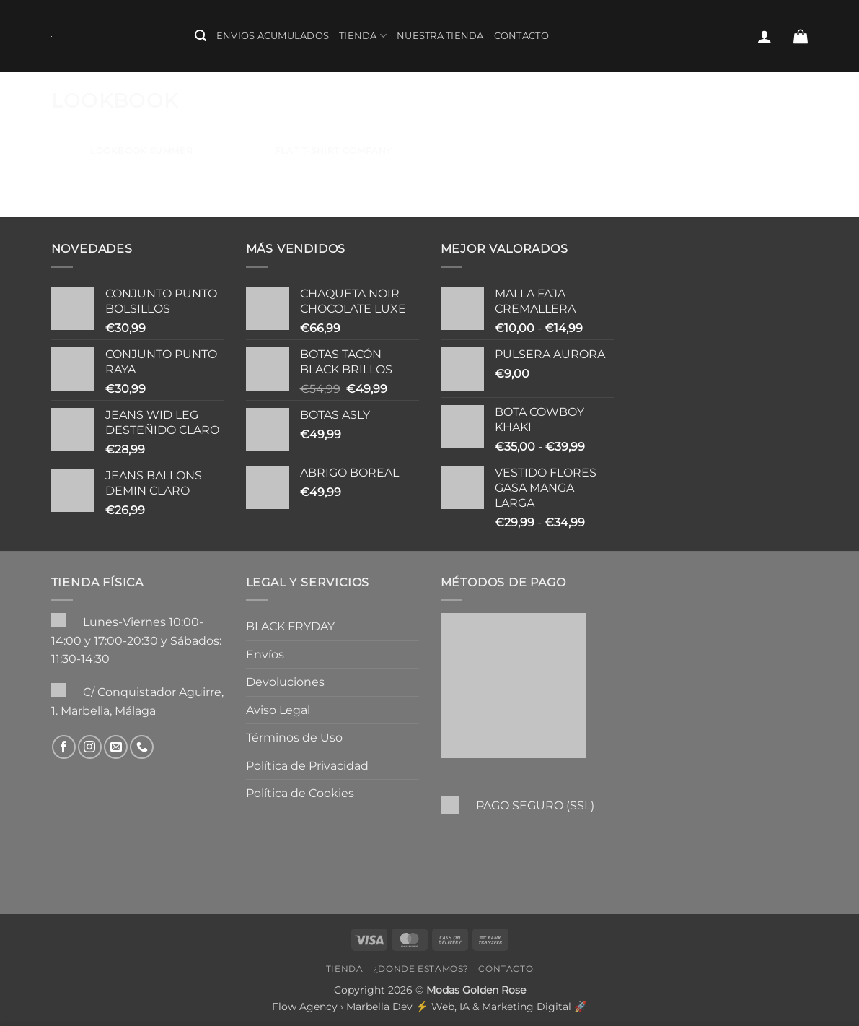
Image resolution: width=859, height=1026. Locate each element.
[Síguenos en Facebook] (64, 747)
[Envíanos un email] (116, 747)
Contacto (521, 35)
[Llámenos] (142, 747)
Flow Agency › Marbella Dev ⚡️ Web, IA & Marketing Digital (421, 1006)
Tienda (363, 36)
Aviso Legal (278, 710)
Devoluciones (285, 682)
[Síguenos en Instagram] (90, 747)
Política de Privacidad (307, 766)
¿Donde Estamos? (421, 968)
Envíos (265, 654)
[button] (200, 36)
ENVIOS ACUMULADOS (272, 35)
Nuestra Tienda (440, 35)
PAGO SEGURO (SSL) (535, 805)
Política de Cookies (300, 793)
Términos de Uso (294, 737)
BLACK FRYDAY (290, 626)
